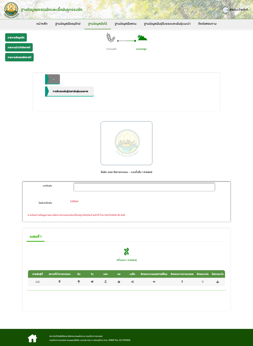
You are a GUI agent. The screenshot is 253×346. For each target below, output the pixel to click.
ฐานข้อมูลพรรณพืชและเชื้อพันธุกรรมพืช (50, 9)
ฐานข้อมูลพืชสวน (125, 23)
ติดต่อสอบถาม (207, 23)
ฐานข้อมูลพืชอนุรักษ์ (67, 23)
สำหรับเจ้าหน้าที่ (237, 9)
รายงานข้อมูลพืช (16, 37)
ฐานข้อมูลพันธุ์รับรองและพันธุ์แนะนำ (167, 23)
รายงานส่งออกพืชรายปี (19, 57)
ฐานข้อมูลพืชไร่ (97, 23)
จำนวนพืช (111, 49)
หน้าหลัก (42, 23)
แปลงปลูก (141, 49)
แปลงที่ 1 (35, 237)
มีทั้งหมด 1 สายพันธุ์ (127, 260)
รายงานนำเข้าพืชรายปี (19, 47)
